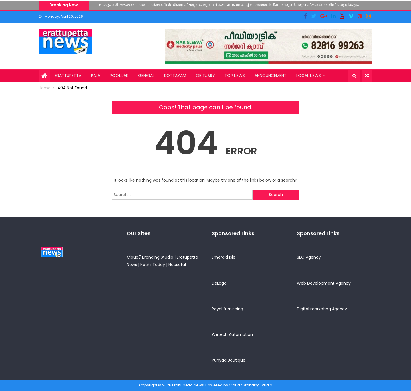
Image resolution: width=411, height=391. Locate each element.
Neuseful (177, 264)
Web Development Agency (324, 283)
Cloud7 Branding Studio (150, 257)
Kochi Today (152, 264)
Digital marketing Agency (322, 309)
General (146, 75)
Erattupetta (68, 75)
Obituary (205, 75)
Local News (308, 75)
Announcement (271, 75)
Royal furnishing (227, 309)
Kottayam (175, 75)
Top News (235, 75)
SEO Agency (309, 257)
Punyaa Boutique (228, 360)
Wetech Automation (232, 334)
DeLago (219, 283)
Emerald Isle (223, 257)
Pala (95, 75)
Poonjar (119, 75)
